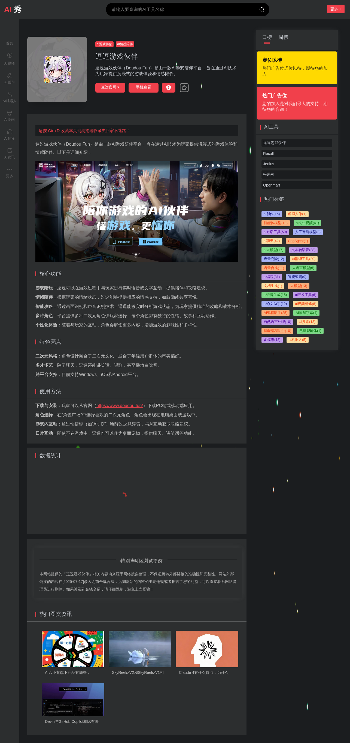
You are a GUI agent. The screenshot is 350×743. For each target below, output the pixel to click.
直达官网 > (110, 87)
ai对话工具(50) (275, 232)
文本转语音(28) (303, 250)
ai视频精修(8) (305, 304)
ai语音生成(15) (275, 295)
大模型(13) (298, 286)
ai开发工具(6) (305, 295)
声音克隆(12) (274, 259)
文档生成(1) (273, 286)
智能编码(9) (297, 277)
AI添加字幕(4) (306, 313)
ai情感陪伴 (125, 44)
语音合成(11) (274, 268)
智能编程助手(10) (277, 331)
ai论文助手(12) (275, 304)
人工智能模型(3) (308, 232)
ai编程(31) (272, 277)
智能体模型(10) (276, 223)
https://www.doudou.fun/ (119, 405)
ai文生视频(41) (307, 223)
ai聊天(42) (272, 241)
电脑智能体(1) (310, 331)
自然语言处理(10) (277, 322)
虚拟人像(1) (297, 214)
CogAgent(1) (298, 241)
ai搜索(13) (307, 322)
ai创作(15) (272, 214)
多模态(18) (272, 340)
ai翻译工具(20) (303, 259)
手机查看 (143, 87)
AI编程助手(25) (275, 313)
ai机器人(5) (297, 340)
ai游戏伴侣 (104, 44)
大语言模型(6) (303, 268)
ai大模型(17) (273, 250)
